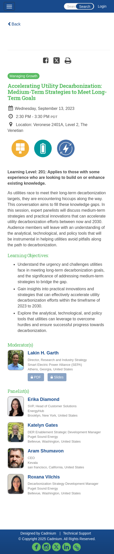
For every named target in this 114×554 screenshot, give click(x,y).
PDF (36, 377)
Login (102, 6)
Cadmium (48, 533)
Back (14, 24)
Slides (57, 377)
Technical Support (77, 533)
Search (84, 7)
